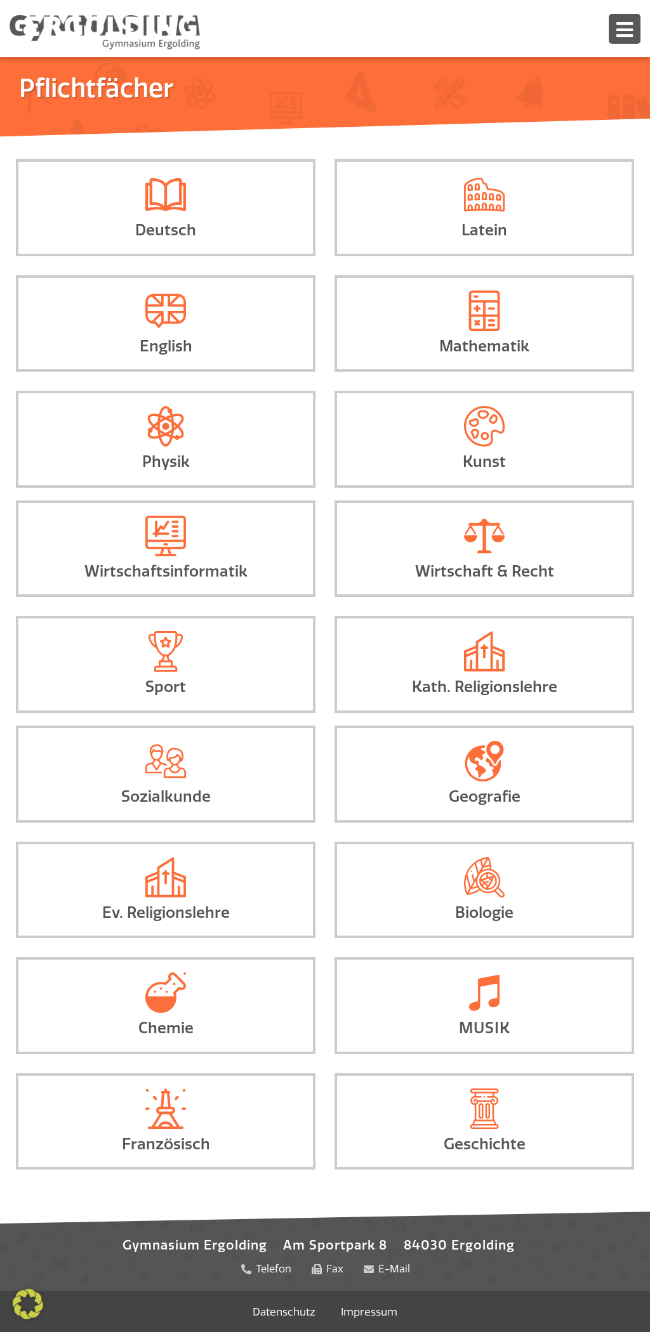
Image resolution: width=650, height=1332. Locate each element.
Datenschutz (284, 1310)
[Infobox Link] (165, 207)
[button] (28, 1304)
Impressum (369, 1310)
